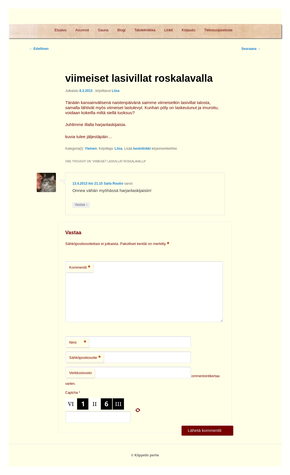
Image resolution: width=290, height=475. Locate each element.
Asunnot (82, 30)
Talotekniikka (144, 30)
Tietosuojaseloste (218, 30)
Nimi (77, 343)
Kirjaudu (188, 30)
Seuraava (251, 49)
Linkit (168, 30)
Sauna (103, 30)
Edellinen (39, 49)
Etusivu (60, 30)
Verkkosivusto (80, 373)
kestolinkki (142, 149)
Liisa (115, 91)
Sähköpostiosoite (85, 358)
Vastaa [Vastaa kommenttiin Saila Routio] (81, 204)
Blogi (121, 30)
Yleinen (91, 149)
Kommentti (79, 268)
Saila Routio (113, 183)
